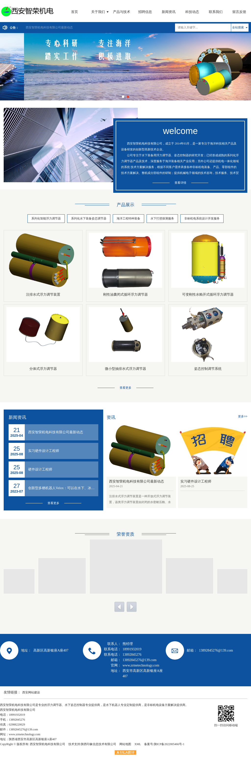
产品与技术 (121, 12)
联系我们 (216, 12)
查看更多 (125, 387)
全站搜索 (238, 27)
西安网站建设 (31, 692)
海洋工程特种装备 (128, 218)
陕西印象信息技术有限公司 (98, 744)
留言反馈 (239, 12)
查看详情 (180, 182)
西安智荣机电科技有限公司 (47, 744)
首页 (74, 12)
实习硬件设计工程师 (43, 451)
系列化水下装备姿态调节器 (88, 218)
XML (137, 744)
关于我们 (98, 12)
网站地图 (125, 744)
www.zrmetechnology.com (24, 734)
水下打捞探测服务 (162, 218)
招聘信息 (145, 12)
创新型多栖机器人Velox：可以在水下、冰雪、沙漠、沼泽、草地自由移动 (63, 488)
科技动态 (192, 12)
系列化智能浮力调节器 (46, 218)
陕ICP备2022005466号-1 (169, 744)
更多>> (242, 416)
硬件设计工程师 (40, 469)
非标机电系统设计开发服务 (202, 218)
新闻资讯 (169, 12)
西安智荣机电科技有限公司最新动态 (49, 27)
